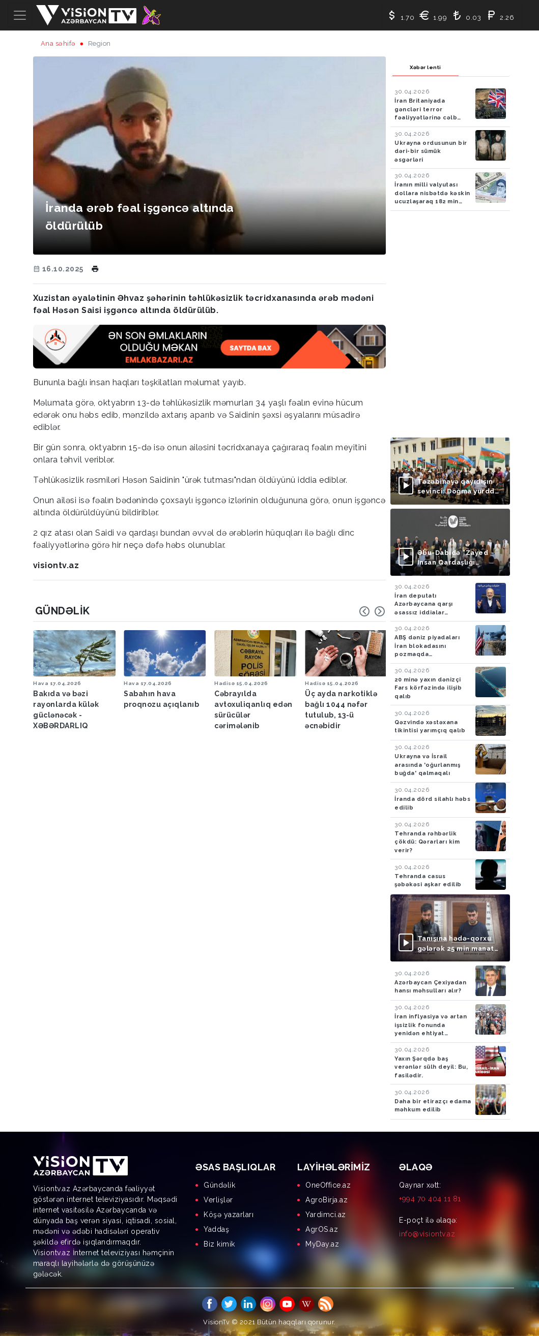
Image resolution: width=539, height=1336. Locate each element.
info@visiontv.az (427, 1234)
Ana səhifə (58, 43)
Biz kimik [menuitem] (219, 1244)
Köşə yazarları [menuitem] (228, 1214)
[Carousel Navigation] (372, 611)
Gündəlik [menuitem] (219, 1185)
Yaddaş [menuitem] (216, 1229)
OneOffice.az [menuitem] (328, 1185)
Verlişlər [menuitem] (218, 1200)
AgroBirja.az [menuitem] (326, 1200)
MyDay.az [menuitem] (322, 1244)
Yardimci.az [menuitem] (325, 1214)
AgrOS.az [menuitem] (321, 1229)
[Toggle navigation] (20, 15)
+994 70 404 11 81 (430, 1199)
